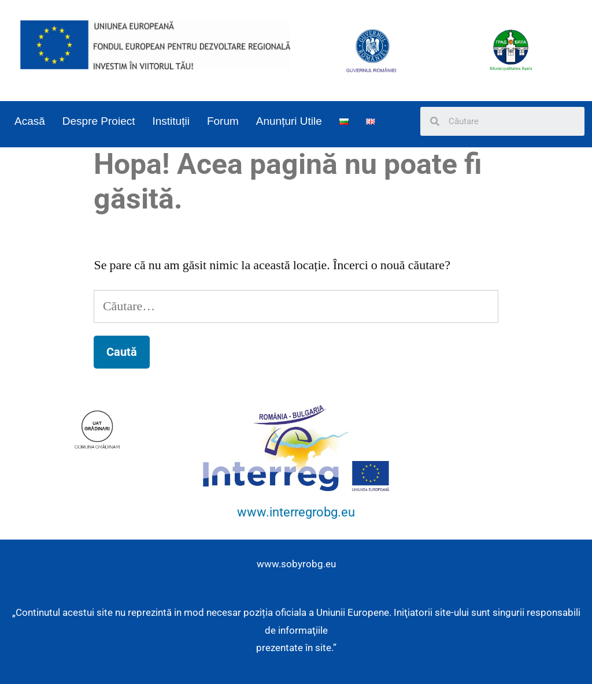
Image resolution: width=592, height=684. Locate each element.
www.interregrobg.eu (296, 512)
